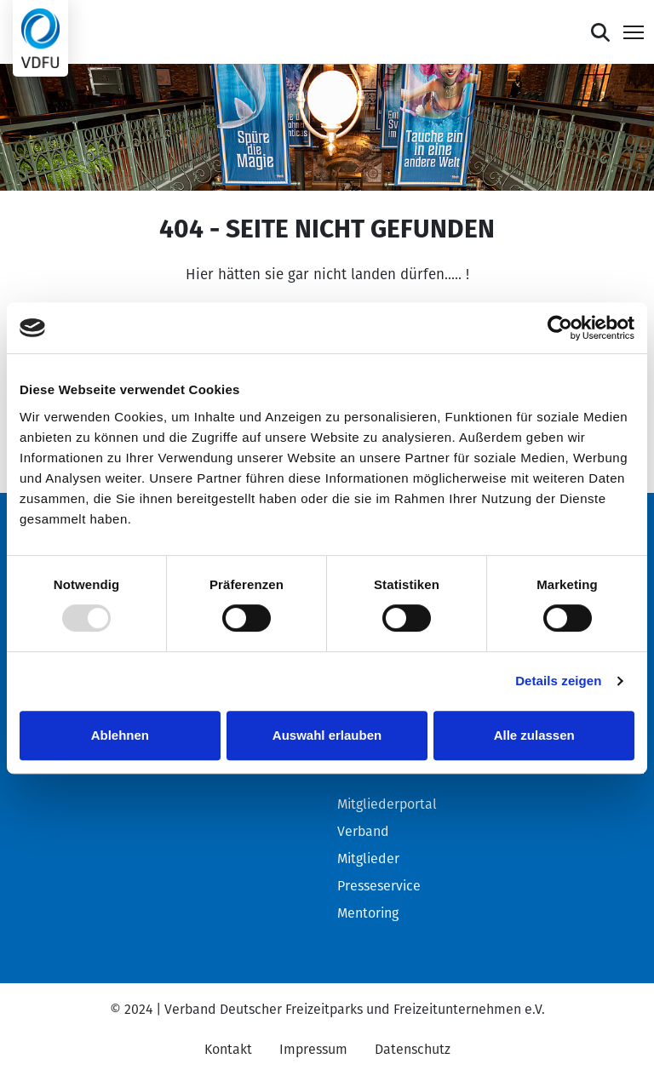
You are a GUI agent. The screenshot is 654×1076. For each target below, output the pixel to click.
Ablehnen (120, 735)
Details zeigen (558, 680)
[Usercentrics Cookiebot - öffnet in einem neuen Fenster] (559, 328)
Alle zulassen (534, 735)
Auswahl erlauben (327, 735)
